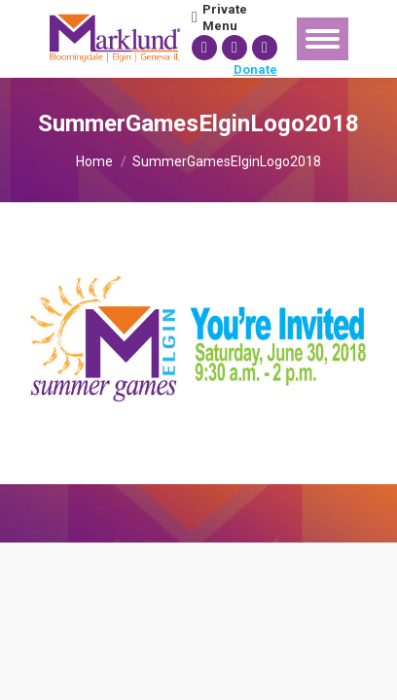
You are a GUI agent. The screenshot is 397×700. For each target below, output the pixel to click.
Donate (255, 69)
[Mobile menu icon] (322, 39)
